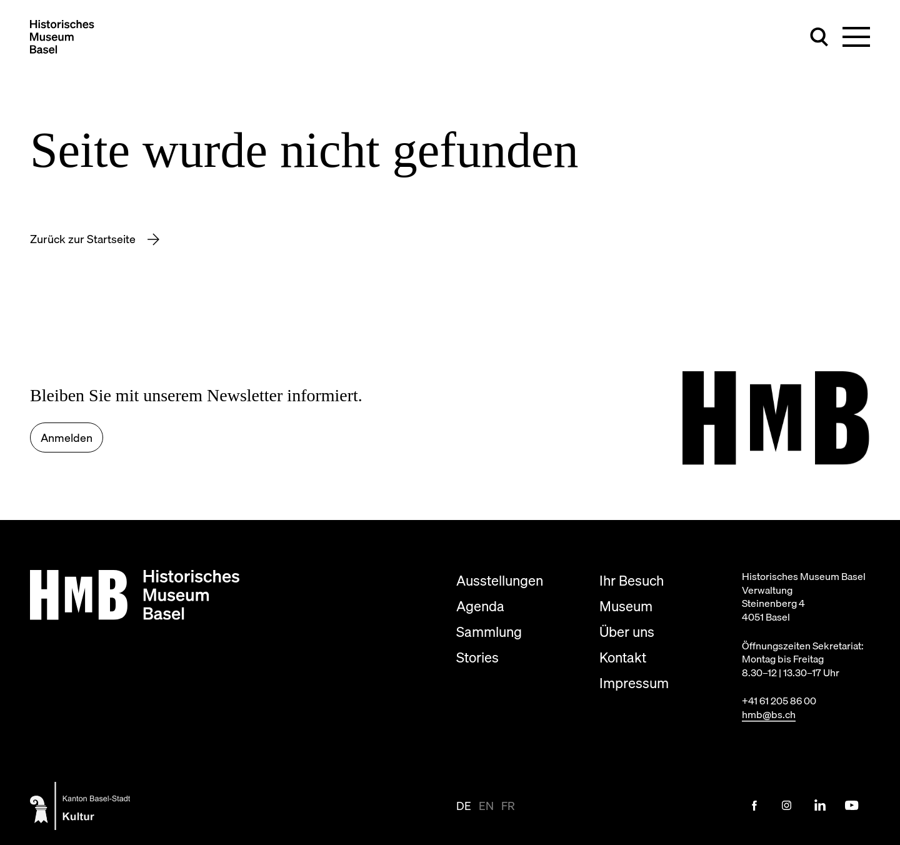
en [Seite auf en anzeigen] (486, 806)
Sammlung (489, 631)
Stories (477, 657)
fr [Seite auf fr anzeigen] (508, 806)
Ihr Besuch (631, 580)
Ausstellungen (499, 580)
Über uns (626, 631)
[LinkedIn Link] (819, 805)
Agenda (480, 606)
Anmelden (66, 438)
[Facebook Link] (754, 805)
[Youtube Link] (851, 805)
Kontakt (622, 657)
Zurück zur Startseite (84, 239)
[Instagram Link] (786, 805)
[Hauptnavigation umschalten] (856, 37)
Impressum (634, 682)
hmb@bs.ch (769, 714)
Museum (625, 606)
